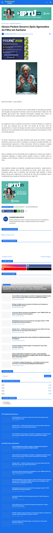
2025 (26, 391)
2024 (26, 388)
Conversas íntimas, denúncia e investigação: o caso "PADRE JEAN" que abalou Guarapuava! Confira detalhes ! (31, 313)
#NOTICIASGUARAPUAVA (31, 206)
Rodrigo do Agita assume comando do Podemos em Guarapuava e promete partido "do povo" (30, 304)
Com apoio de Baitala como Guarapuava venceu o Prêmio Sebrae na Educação (30, 497)
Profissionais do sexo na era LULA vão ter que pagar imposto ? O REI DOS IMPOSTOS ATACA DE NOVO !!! (30, 321)
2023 (26, 385)
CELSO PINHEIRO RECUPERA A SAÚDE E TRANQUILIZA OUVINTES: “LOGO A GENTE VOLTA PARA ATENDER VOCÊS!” (30, 447)
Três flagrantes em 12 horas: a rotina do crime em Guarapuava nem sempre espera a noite (30, 418)
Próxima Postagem (46, 256)
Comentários (7, 403)
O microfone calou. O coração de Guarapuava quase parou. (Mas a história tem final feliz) (30, 505)
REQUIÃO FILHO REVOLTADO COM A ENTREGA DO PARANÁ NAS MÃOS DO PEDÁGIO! (31, 338)
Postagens (6, 402)
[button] (2, 2)
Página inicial (5, 23)
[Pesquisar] (23, 376)
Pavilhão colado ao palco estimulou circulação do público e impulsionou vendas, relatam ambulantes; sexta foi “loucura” (31, 513)
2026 (26, 394)
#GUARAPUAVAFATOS (15, 23)
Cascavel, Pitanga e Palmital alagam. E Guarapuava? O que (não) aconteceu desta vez (29, 346)
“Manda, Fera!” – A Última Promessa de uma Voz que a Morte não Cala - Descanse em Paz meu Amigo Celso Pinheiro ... (31, 329)
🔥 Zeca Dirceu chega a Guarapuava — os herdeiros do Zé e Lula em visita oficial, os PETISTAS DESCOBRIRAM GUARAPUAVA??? (30, 362)
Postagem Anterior (7, 256)
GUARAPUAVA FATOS (16, 217)
